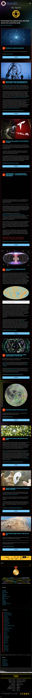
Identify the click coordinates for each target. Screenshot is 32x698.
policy (23, 241)
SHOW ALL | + (3, 652)
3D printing (4, 590)
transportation (17, 163)
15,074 (16, 559)
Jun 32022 (4, 48)
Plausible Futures (5, 664)
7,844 (21, 557)
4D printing (4, 591)
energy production (25, 457)
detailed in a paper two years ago (12, 369)
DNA (3, 593)
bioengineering (12, 508)
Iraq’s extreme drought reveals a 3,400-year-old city (17, 534)
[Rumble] (28, 694)
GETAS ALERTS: (18, 681)
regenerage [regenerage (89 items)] (27, 581)
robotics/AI (13, 163)
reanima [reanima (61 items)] (23, 581)
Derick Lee (5, 633)
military (17, 241)
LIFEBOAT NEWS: (19, 680)
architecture (4, 602)
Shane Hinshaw (6, 636)
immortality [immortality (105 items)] (20, 580)
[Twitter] (22, 694)
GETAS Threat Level (16, 676)
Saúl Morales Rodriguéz (8, 613)
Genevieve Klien (7, 54)
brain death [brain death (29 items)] (13, 579)
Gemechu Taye (6, 621)
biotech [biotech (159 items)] (27, 578)
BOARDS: (18, 684)
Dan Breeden (6, 617)
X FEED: (10, 683)
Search (30, 565)
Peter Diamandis (5, 592)
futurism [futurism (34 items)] (3, 580)
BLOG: (17, 683)
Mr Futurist (4, 661)
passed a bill (8, 86)
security (22, 110)
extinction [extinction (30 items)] (27, 579)
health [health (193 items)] (7, 580)
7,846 (28, 557)
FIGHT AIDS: (10, 686)
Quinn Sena (6, 616)
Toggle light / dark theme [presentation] (30, 3)
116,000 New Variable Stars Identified (15, 48)
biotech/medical (16, 508)
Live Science (23, 321)
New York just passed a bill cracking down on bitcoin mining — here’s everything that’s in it (16, 82)
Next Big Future (5, 663)
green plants (24, 450)
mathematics (14, 241)
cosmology (11, 54)
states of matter (5, 363)
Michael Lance (6, 645)
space (28, 241)
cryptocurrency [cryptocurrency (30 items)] (17, 579)
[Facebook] (20, 694)
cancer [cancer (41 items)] (15, 579)
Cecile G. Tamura (7, 630)
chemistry (11, 462)
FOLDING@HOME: (10, 687)
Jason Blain (6, 646)
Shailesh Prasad (6, 619)
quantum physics (21, 374)
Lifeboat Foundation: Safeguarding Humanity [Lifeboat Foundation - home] (13, 3)
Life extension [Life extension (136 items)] (6, 582)
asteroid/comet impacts (6, 603)
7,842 (15, 557)
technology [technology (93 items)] (20, 583)
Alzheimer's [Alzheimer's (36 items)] (7, 578)
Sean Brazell (6, 638)
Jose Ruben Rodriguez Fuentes (9, 625)
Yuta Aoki (5, 632)
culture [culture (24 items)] (20, 579)
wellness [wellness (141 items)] (28, 583)
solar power (17, 462)
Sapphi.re (16, 693)
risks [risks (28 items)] (9, 583)
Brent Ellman (6, 642)
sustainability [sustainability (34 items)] (15, 583)
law (20, 110)
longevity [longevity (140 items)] (14, 582)
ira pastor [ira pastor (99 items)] (28, 580)
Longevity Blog (4, 660)
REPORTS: (18, 686)
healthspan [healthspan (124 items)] (11, 580)
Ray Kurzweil (4, 594)
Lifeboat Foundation (7, 693)
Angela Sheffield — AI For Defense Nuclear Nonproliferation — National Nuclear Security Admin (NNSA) (16, 175)
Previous (7, 557)
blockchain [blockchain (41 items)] (10, 579)
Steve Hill (5, 641)
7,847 (9, 559)
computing (12, 374)
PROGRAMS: (18, 687)
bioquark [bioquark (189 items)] (24, 578)
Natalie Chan (6, 640)
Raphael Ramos (6, 637)
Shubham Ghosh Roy (8, 330)
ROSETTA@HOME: (9, 688)
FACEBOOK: (9, 680)
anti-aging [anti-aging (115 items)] (11, 578)
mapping (15, 330)
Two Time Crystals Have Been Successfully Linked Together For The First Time (16, 355)
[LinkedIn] (24, 694)
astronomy (4, 604)
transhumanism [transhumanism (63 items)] (24, 583)
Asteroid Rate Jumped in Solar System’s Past (16, 410)
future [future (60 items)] (30, 579)
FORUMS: (13, 690)
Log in (3, 25)
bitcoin (18, 86)
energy (6, 451)
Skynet (3, 597)
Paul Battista (6, 620)
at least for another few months (13, 107)
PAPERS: (18, 688)
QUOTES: (18, 690)
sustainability (21, 462)
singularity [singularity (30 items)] (11, 583)
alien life (3, 600)
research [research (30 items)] (8, 583)
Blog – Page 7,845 (16, 7)
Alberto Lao (6, 634)
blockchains (13, 110)
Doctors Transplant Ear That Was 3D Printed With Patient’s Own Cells (17, 488)
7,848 (12, 559)
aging (3, 599)
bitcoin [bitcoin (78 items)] (8, 579)
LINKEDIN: (10, 681)
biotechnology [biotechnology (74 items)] (4, 579)
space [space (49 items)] (13, 583)
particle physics (16, 374)
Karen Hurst (6, 624)
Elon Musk (4, 595)
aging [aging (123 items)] (4, 578)
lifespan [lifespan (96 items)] (10, 581)
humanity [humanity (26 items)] (14, 580)
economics (10, 241)
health (11, 546)
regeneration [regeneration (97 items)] (4, 583)
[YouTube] (26, 694)
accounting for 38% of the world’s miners (19, 97)
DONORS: (13, 684)
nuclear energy (20, 241)
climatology (14, 462)
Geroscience (4, 659)
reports (12, 494)
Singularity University (6, 596)
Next (21, 559)
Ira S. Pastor (6, 241)
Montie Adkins (6, 648)
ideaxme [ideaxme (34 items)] (17, 580)
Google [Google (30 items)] (5, 580)
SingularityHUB (5, 665)
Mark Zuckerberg (5, 598)
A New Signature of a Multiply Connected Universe (15, 269)
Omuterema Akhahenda (8, 163)
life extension (20, 508)
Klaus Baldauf (6, 629)
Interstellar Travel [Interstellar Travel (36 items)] (24, 580)
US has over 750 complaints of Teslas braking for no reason (17, 141)
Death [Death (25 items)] (21, 579)
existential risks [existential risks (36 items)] (24, 579)
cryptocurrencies (17, 110)
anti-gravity (4, 601)
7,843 (18, 557)
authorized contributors (9, 25)
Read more (16, 57)
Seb (4, 644)
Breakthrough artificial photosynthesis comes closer (17, 439)
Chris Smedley (6, 650)
